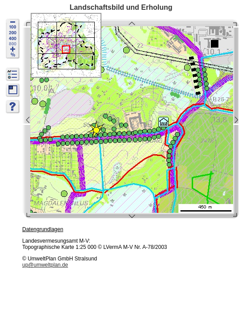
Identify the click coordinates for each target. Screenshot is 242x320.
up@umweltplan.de (45, 265)
